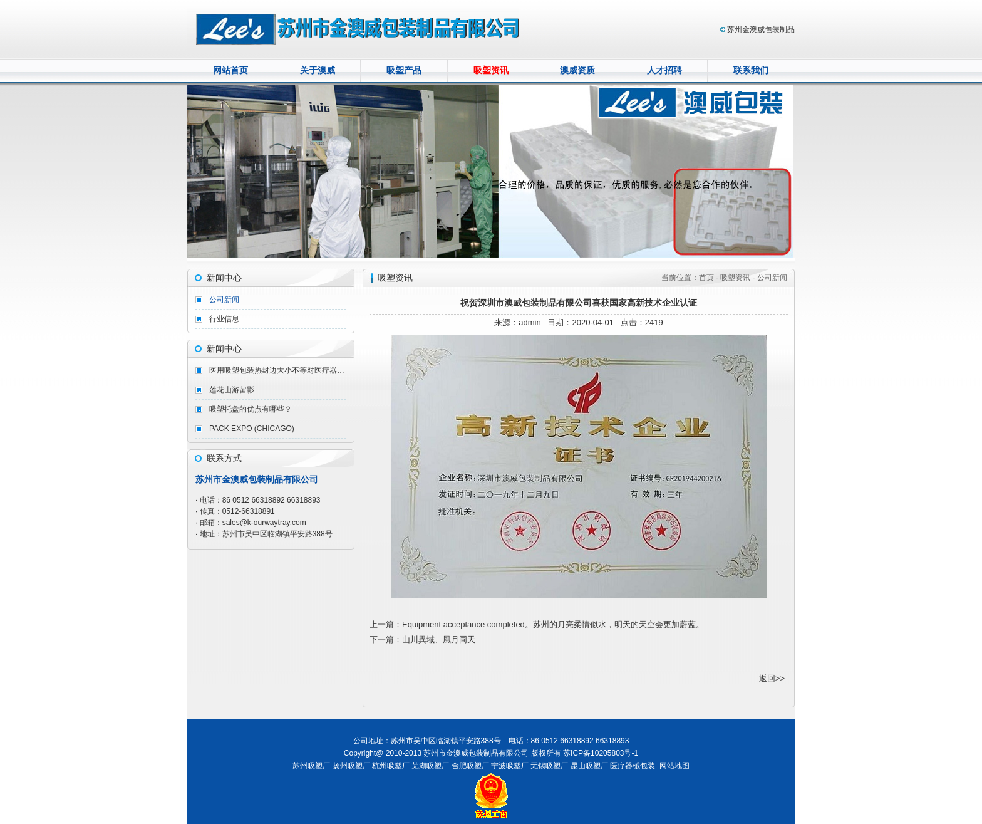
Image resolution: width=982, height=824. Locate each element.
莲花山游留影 (231, 389)
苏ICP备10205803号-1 (600, 753)
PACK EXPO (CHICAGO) (251, 428)
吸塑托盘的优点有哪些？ (250, 409)
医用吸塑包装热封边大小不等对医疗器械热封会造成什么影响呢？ (277, 370)
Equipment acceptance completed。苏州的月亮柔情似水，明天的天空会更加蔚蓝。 (553, 624)
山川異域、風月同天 (438, 639)
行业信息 (224, 319)
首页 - (710, 277)
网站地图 (674, 765)
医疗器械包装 (632, 765)
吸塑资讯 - (737, 277)
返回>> (772, 678)
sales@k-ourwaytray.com (264, 522)
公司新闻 (224, 299)
